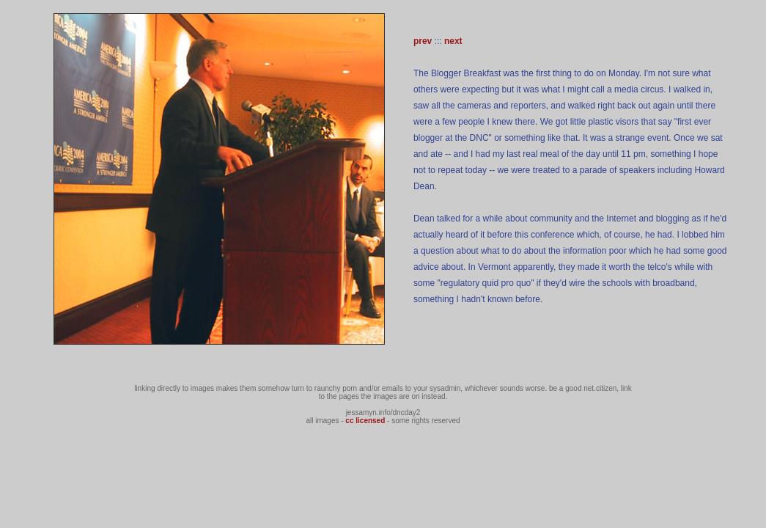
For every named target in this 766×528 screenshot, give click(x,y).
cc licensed (365, 421)
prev (422, 41)
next (453, 41)
